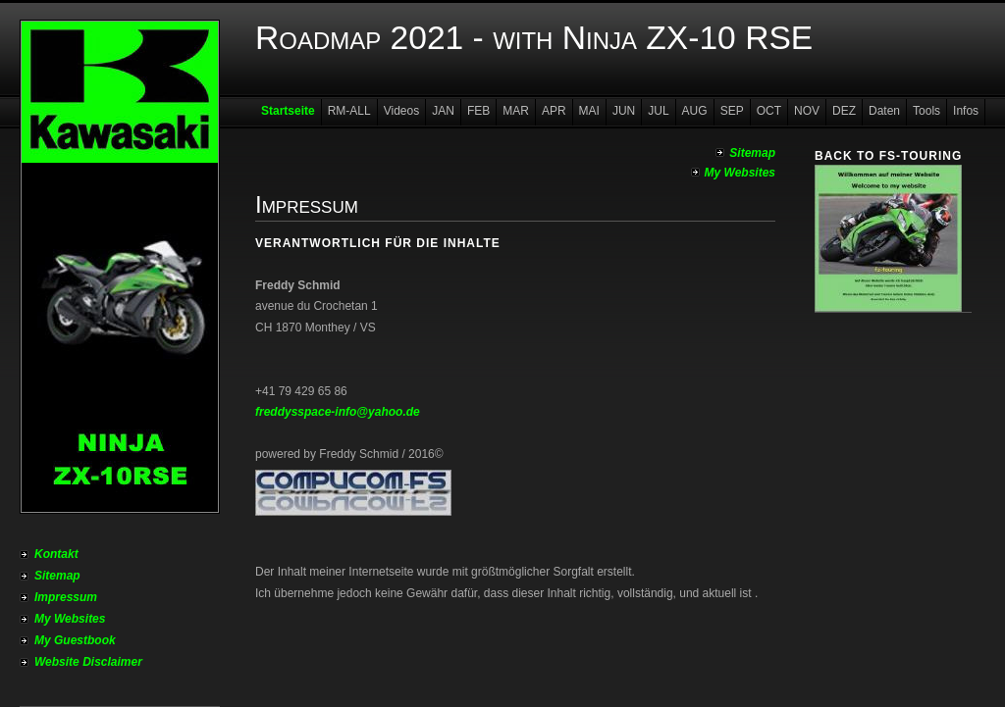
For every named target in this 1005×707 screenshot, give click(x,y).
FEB (478, 111)
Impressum (65, 597)
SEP (732, 111)
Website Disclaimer (88, 662)
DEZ (844, 111)
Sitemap (57, 575)
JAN (443, 111)
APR (554, 111)
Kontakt (56, 554)
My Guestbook (75, 640)
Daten (884, 111)
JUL (658, 111)
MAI (589, 111)
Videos (401, 111)
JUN (623, 111)
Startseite (288, 111)
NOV (807, 111)
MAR (515, 111)
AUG (695, 111)
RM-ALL (349, 111)
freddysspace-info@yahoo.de (337, 412)
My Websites (69, 619)
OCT (769, 111)
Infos (966, 111)
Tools (926, 111)
